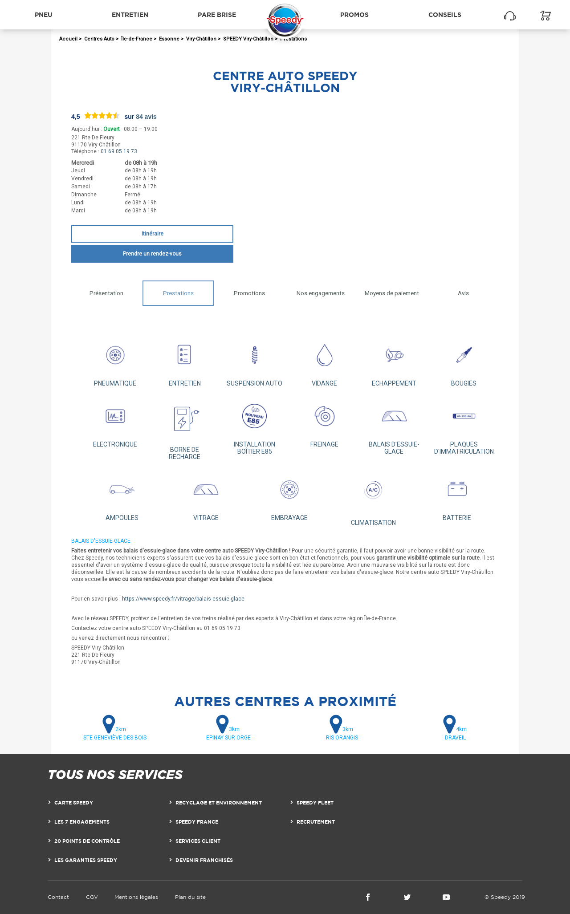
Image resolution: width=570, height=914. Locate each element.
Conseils (444, 14)
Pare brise (217, 14)
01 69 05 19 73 (119, 151)
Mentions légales (136, 897)
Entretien (130, 14)
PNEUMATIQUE (115, 361)
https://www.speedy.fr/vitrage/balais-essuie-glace (183, 599)
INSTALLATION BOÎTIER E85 (254, 425)
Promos (354, 14)
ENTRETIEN (185, 361)
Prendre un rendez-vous (152, 254)
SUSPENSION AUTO (254, 361)
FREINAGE (324, 422)
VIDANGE (324, 361)
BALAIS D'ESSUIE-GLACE (394, 425)
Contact (58, 897)
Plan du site (190, 897)
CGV (92, 897)
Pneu (44, 14)
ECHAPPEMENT (394, 361)
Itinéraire (152, 234)
